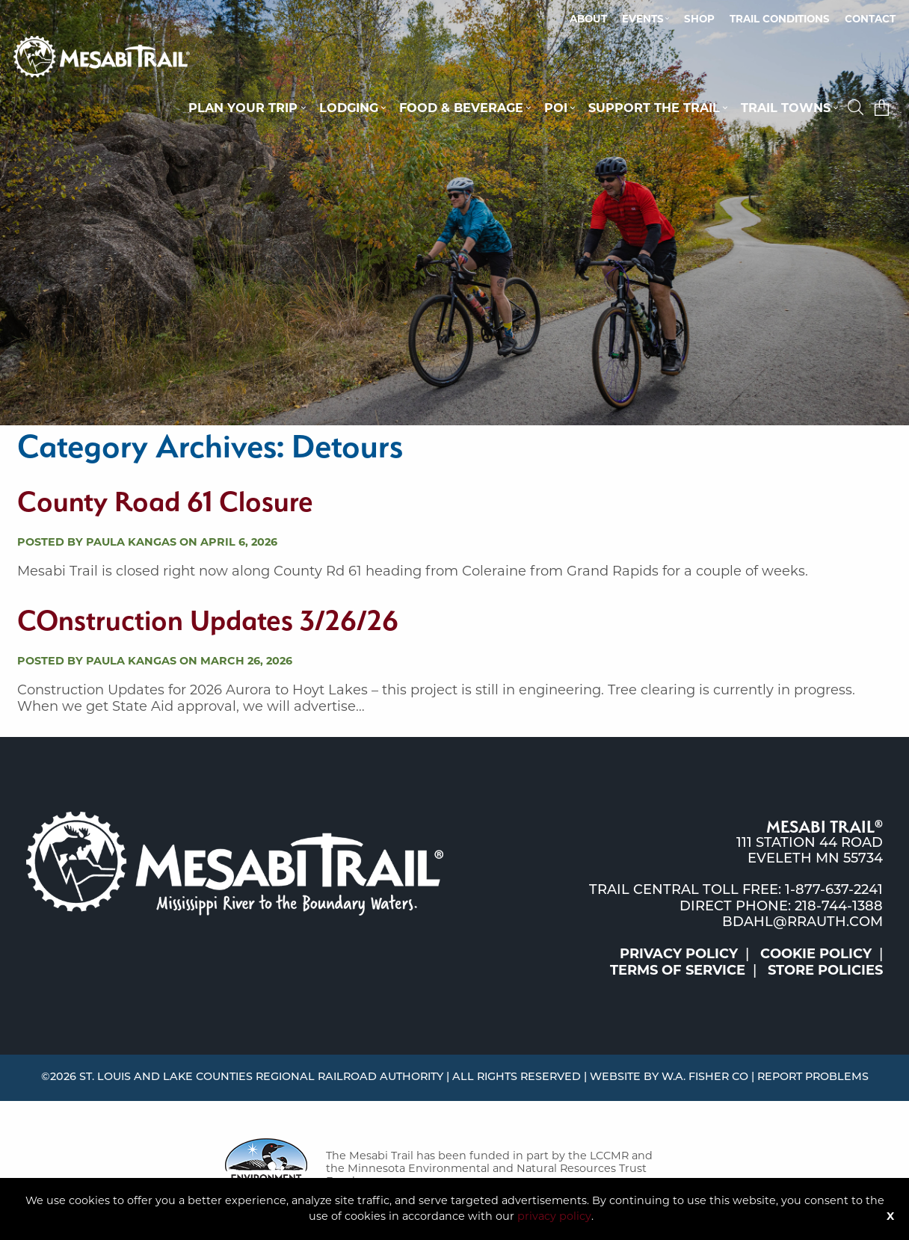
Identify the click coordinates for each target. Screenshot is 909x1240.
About (588, 19)
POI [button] (555, 107)
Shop (699, 19)
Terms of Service (677, 970)
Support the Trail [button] (654, 107)
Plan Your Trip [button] (243, 107)
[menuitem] (588, 19)
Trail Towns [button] (786, 107)
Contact (870, 19)
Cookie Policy (816, 954)
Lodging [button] (348, 107)
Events (643, 19)
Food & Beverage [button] (461, 107)
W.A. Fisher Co (705, 1077)
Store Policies (825, 970)
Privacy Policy (679, 954)
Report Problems (813, 1077)
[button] (857, 107)
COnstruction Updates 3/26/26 (207, 620)
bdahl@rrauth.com (802, 923)
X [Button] (890, 1216)
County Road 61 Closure (165, 501)
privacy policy (554, 1216)
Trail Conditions (780, 19)
